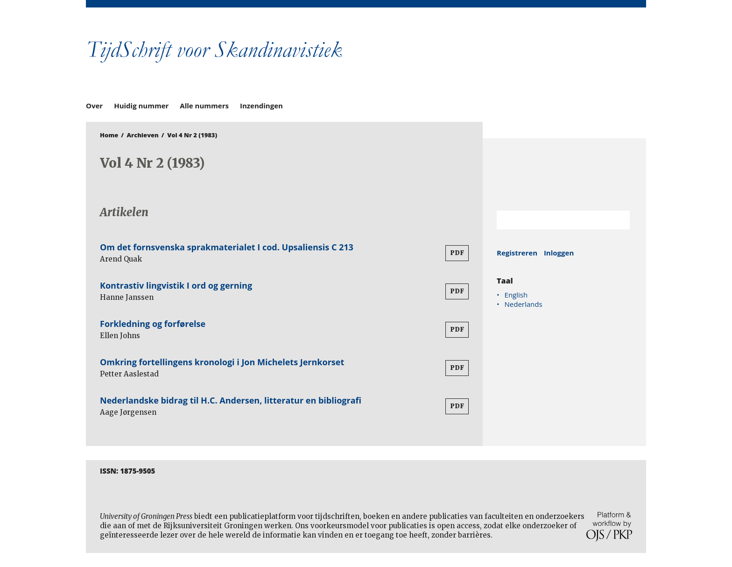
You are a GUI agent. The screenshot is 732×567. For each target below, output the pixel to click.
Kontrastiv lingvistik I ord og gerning (176, 285)
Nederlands (523, 304)
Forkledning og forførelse (152, 323)
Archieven (143, 135)
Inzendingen (261, 105)
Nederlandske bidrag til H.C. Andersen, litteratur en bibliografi (230, 400)
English (516, 294)
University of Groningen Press (501, 56)
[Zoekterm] (551, 220)
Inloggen (559, 252)
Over (94, 105)
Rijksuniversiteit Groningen (564, 174)
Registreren (517, 252)
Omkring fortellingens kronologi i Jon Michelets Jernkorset (222, 362)
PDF (457, 253)
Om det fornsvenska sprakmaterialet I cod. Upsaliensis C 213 (226, 247)
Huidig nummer (141, 105)
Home (109, 135)
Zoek (618, 220)
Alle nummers (204, 105)
